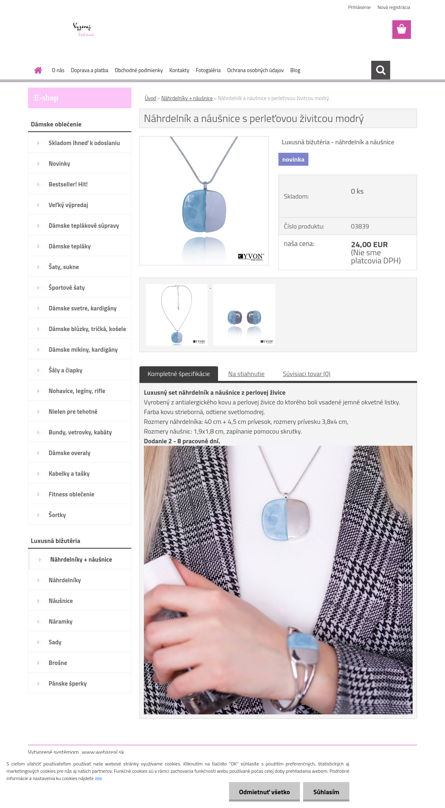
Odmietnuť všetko (264, 792)
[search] (380, 70)
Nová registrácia (393, 7)
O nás (58, 70)
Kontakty (179, 70)
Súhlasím (326, 792)
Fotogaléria (208, 70)
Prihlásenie (359, 7)
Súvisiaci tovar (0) (306, 373)
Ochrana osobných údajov (255, 70)
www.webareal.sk (103, 752)
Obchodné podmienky (139, 70)
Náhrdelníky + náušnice (187, 98)
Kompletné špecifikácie (179, 373)
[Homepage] (36, 70)
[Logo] (83, 30)
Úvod (150, 98)
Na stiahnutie (246, 373)
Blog (295, 70)
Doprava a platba (89, 70)
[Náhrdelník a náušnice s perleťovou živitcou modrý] (204, 140)
